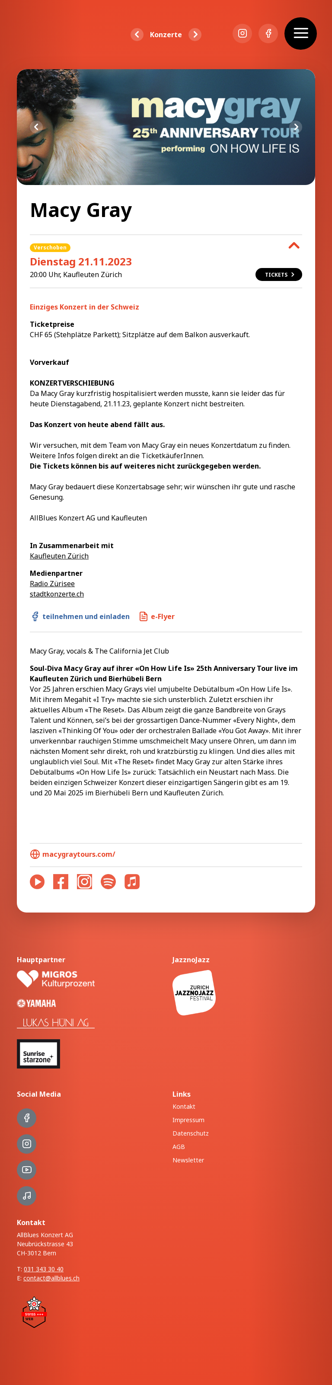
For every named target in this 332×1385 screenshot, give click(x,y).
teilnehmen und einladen (80, 616)
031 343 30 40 (44, 1269)
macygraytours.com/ (72, 854)
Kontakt (183, 1106)
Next (295, 127)
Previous (36, 127)
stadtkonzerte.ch (57, 594)
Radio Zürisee (52, 583)
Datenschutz (190, 1133)
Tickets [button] (280, 274)
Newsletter (188, 1160)
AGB (178, 1146)
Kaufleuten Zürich (59, 556)
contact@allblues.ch (51, 1278)
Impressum (188, 1120)
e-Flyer (156, 616)
